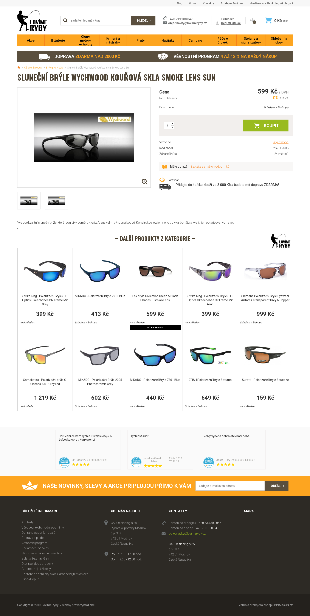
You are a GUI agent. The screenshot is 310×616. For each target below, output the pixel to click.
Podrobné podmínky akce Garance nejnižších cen (55, 574)
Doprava (79, 56)
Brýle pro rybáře (54, 67)
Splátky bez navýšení (35, 558)
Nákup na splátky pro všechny (42, 553)
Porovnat (173, 180)
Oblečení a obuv (33, 67)
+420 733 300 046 (209, 523)
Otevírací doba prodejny (38, 563)
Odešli (276, 486)
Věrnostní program (217, 56)
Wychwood (280, 142)
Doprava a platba (33, 538)
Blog (179, 3)
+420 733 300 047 (206, 528)
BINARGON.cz (283, 605)
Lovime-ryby (36, 20)
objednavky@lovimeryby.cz (187, 23)
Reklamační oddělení (35, 548)
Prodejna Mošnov (231, 3)
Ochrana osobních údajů (38, 532)
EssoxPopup (30, 579)
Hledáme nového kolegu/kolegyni (271, 3)
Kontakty (208, 3)
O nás (192, 3)
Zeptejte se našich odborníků (210, 166)
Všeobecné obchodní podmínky (43, 527)
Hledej (142, 20)
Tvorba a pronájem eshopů (255, 605)
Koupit (271, 125)
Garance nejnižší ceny (36, 569)
